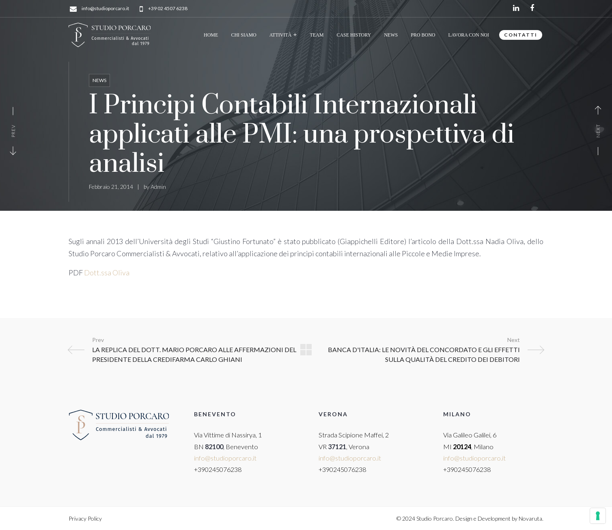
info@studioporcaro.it (105, 9)
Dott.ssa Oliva (106, 272)
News (99, 80)
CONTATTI (520, 35)
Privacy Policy (85, 518)
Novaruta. (531, 518)
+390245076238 (217, 469)
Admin (158, 186)
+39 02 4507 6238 (167, 9)
